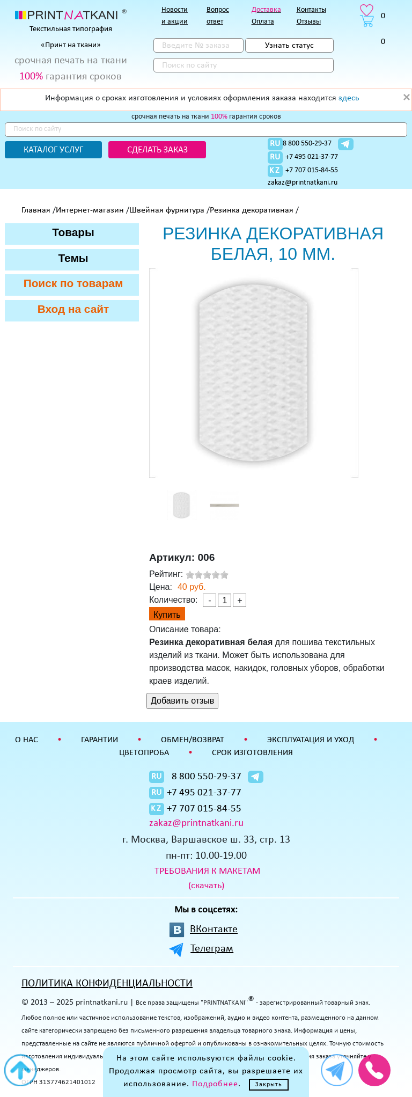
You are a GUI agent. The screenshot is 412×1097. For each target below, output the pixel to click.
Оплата (263, 22)
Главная (35, 210)
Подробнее (215, 1084)
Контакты (311, 10)
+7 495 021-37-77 (311, 157)
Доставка (266, 10)
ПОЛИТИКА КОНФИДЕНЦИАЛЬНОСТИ (107, 983)
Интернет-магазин (90, 210)
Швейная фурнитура (166, 210)
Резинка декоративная (251, 210)
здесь (349, 98)
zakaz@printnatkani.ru (302, 183)
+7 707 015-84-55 (311, 170)
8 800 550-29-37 (307, 144)
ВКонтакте (214, 929)
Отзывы (309, 22)
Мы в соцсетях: (206, 910)
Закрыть (268, 1084)
